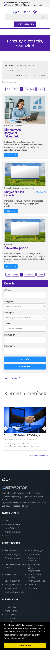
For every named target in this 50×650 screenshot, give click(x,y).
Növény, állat (10, 574)
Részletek (11, 154)
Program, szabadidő (36, 581)
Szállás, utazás (34, 584)
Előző (15, 89)
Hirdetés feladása (25, 24)
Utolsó (40, 89)
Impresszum (10, 618)
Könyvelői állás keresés (14, 193)
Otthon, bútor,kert (12, 581)
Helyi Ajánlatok (11, 607)
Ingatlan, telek (34, 564)
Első (8, 89)
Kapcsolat (9, 535)
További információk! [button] (14, 638)
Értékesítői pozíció (16, 248)
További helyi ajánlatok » (37, 455)
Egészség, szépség (13, 558)
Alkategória (9, 312)
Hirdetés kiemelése (13, 528)
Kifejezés (8, 290)
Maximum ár (9, 346)
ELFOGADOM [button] (25, 645)
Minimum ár (9, 335)
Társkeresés (33, 588)
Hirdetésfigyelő (12, 378)
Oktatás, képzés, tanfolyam (35, 575)
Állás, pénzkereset (12, 550)
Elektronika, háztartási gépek (14, 565)
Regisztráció (24, 2)
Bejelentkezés (10, 2)
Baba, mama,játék (13, 554)
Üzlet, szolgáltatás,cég (14, 592)
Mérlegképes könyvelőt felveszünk (12, 133)
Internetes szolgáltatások (34, 569)
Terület (7, 323)
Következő (29, 89)
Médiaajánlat (10, 614)
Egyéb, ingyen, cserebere (34, 559)
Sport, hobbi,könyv (13, 584)
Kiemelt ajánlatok (12, 532)
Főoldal (8, 520)
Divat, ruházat (34, 554)
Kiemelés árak (11, 611)
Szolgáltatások (11, 588)
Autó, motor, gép (35, 550)
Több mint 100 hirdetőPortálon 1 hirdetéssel (23, 5)
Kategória (8, 301)
